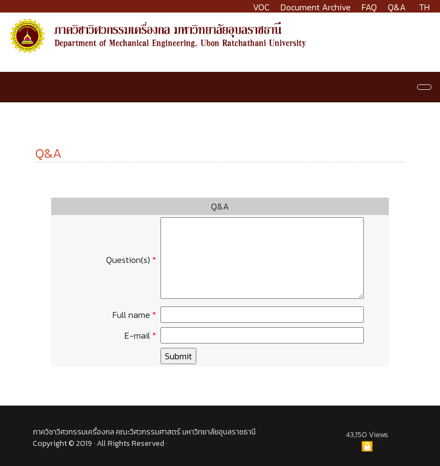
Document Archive (316, 7)
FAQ (369, 7)
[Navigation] (424, 87)
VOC (261, 7)
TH (424, 7)
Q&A (397, 7)
